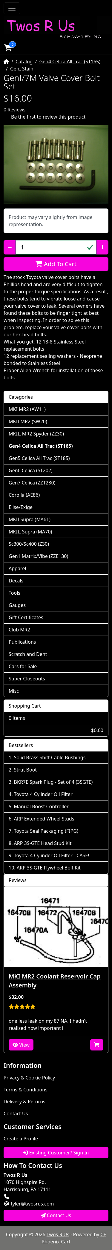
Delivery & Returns (24, 1101)
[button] (8, 47)
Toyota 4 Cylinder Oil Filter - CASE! (51, 855)
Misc (14, 691)
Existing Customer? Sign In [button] (56, 1152)
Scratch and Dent (28, 654)
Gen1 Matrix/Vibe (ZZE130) (38, 556)
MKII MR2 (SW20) (28, 421)
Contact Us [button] (56, 1215)
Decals (16, 580)
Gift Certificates (26, 617)
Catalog (24, 61)
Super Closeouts (27, 678)
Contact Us (16, 1113)
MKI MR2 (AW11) (27, 409)
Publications (22, 642)
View (21, 1045)
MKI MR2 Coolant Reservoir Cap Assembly (55, 980)
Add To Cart (56, 264)
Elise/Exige (21, 507)
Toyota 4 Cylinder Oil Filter (43, 794)
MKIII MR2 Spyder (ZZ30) (36, 433)
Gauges (17, 605)
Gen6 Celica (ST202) (31, 470)
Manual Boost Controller (41, 806)
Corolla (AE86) (24, 495)
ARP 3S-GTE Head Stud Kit (43, 843)
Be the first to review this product (48, 117)
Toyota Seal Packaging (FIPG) (46, 831)
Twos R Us (58, 1234)
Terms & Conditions (25, 1089)
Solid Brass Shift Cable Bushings (50, 757)
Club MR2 (19, 629)
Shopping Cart (25, 706)
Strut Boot (25, 769)
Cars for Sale (23, 666)
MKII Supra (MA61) (29, 519)
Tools (14, 593)
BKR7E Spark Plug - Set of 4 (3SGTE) (53, 782)
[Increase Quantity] (102, 247)
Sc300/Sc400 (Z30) (29, 544)
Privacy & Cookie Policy (29, 1077)
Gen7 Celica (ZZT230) (32, 482)
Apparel (17, 568)
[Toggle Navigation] (12, 8)
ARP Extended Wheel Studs (44, 818)
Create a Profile (21, 1138)
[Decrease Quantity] (10, 247)
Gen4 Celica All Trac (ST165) (69, 61)
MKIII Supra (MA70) (30, 531)
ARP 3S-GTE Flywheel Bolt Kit (49, 867)
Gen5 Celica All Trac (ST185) (39, 458)
